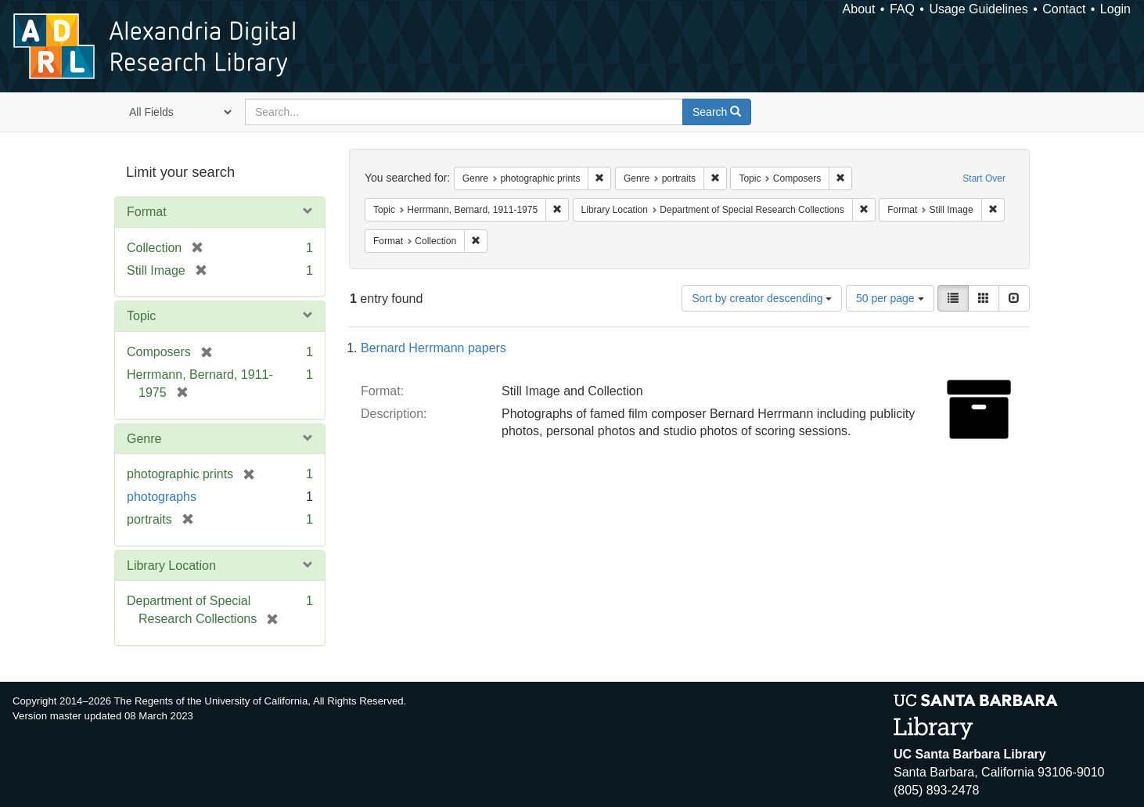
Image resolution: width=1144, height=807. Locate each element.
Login (1115, 9)
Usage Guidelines (978, 9)
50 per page (890, 298)
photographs (161, 496)
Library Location (171, 565)
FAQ (902, 9)
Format (147, 211)
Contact (1063, 9)
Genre (144, 438)
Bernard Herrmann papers (433, 348)
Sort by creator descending (762, 298)
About (859, 9)
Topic (141, 315)
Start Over (983, 178)
